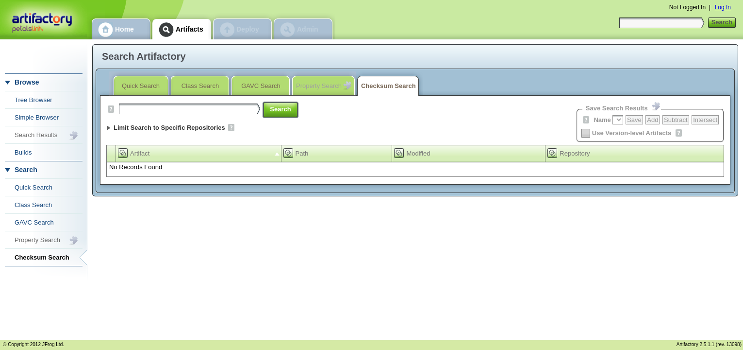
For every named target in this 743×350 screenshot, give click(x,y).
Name (602, 119)
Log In (723, 7)
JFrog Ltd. (53, 344)
